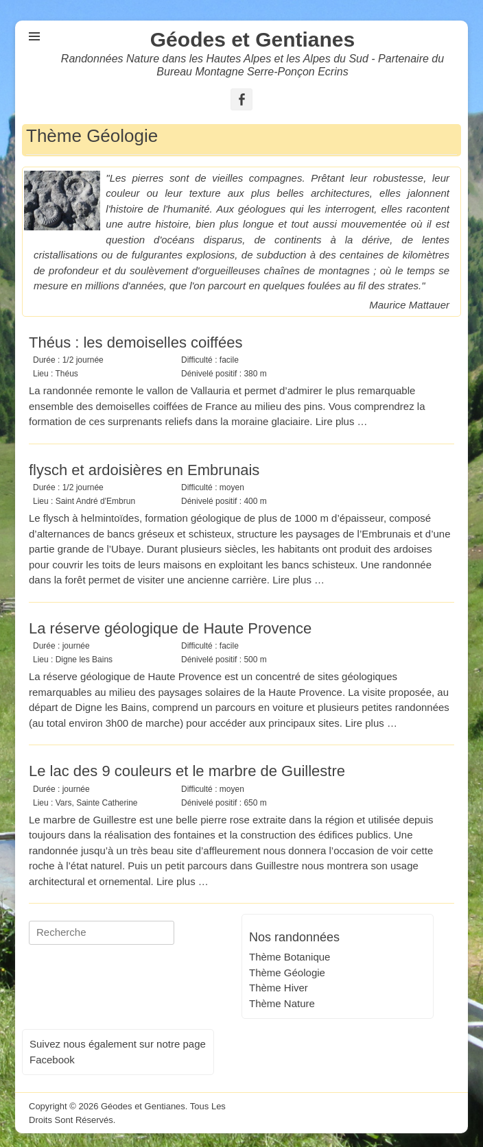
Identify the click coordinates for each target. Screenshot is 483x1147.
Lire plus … (342, 421)
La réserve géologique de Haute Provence (170, 628)
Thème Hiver (278, 987)
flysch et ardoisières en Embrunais (144, 470)
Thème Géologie (287, 972)
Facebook (52, 1059)
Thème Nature (282, 1003)
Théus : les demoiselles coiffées (135, 342)
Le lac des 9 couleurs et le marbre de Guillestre (187, 771)
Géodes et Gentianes (252, 39)
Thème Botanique (289, 957)
